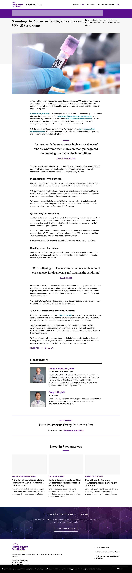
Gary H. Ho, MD (65, 317)
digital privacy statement (94, 569)
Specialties (77, 5)
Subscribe (91, 5)
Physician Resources (106, 5)
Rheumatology (18, 16)
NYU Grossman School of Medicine (106, 552)
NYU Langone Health (101, 548)
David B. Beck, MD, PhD (39, 114)
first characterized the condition (79, 119)
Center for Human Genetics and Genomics (75, 117)
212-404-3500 (17, 563)
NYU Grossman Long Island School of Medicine (106, 557)
